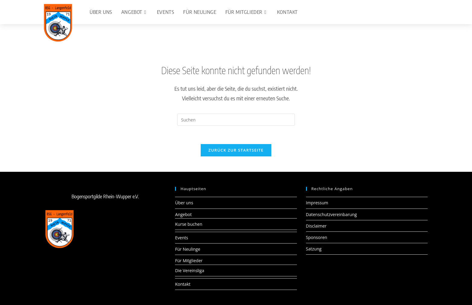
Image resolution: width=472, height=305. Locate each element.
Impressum (317, 203)
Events (181, 238)
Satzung (314, 249)
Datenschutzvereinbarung (331, 214)
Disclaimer (316, 226)
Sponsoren (316, 237)
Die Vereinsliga (189, 270)
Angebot (183, 214)
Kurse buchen (188, 224)
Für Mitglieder (189, 260)
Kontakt (182, 284)
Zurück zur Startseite (236, 150)
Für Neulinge (187, 249)
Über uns (184, 203)
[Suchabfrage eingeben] (236, 120)
